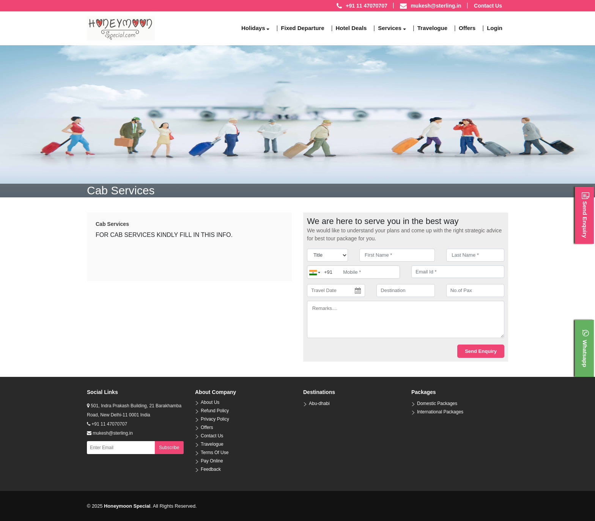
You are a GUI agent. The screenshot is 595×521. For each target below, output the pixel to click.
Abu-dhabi (319, 403)
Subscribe (169, 447)
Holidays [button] (253, 28)
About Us (210, 402)
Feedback (211, 469)
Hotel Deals (351, 28)
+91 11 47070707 (107, 424)
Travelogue (432, 28)
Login (494, 28)
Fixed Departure (302, 28)
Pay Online (212, 461)
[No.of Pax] (475, 290)
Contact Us (488, 5)
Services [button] (389, 28)
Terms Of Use (214, 452)
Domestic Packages (437, 403)
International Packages (440, 412)
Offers (467, 28)
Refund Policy (215, 410)
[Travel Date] (336, 290)
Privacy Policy (215, 419)
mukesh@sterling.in (436, 5)
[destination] (405, 290)
